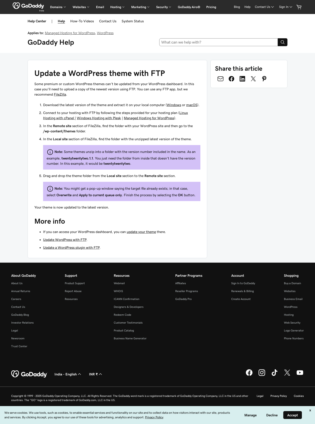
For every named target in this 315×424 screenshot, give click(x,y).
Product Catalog (124, 330)
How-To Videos (82, 21)
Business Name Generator (130, 338)
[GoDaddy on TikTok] (274, 375)
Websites (290, 291)
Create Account (241, 299)
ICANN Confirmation (126, 299)
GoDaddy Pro (183, 299)
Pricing (211, 7)
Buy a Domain (292, 283)
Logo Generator (294, 330)
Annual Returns (20, 291)
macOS (191, 105)
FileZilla (60, 94)
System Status (133, 21)
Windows (174, 105)
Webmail (119, 283)
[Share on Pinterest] (264, 78)
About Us (17, 283)
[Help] (247, 7)
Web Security (292, 322)
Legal (14, 330)
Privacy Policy (278, 395)
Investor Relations (22, 322)
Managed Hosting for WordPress (70, 33)
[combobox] (218, 42)
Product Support (75, 283)
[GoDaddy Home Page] (29, 374)
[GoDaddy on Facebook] (249, 375)
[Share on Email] (220, 78)
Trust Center (19, 346)
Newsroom (17, 338)
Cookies (299, 395)
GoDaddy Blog (20, 314)
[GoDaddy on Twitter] (287, 375)
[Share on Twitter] (253, 78)
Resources (71, 299)
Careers (16, 299)
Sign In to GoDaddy (243, 283)
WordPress (105, 33)
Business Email (293, 299)
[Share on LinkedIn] (242, 78)
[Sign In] (286, 7)
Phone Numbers (294, 338)
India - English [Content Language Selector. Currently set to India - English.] (68, 374)
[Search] (282, 42)
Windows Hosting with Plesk (99, 118)
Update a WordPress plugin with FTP (71, 247)
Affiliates (180, 283)
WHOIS (118, 291)
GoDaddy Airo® (189, 7)
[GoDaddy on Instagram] (262, 375)
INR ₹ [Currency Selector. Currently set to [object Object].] (96, 374)
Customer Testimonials (128, 322)
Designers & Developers (129, 306)
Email (100, 7)
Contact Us (107, 21)
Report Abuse (73, 291)
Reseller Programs (186, 291)
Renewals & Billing (242, 291)
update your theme (141, 231)
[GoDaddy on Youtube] (300, 375)
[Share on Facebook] (231, 78)
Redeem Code (122, 314)
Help (61, 21)
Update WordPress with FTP (64, 239)
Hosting (289, 314)
